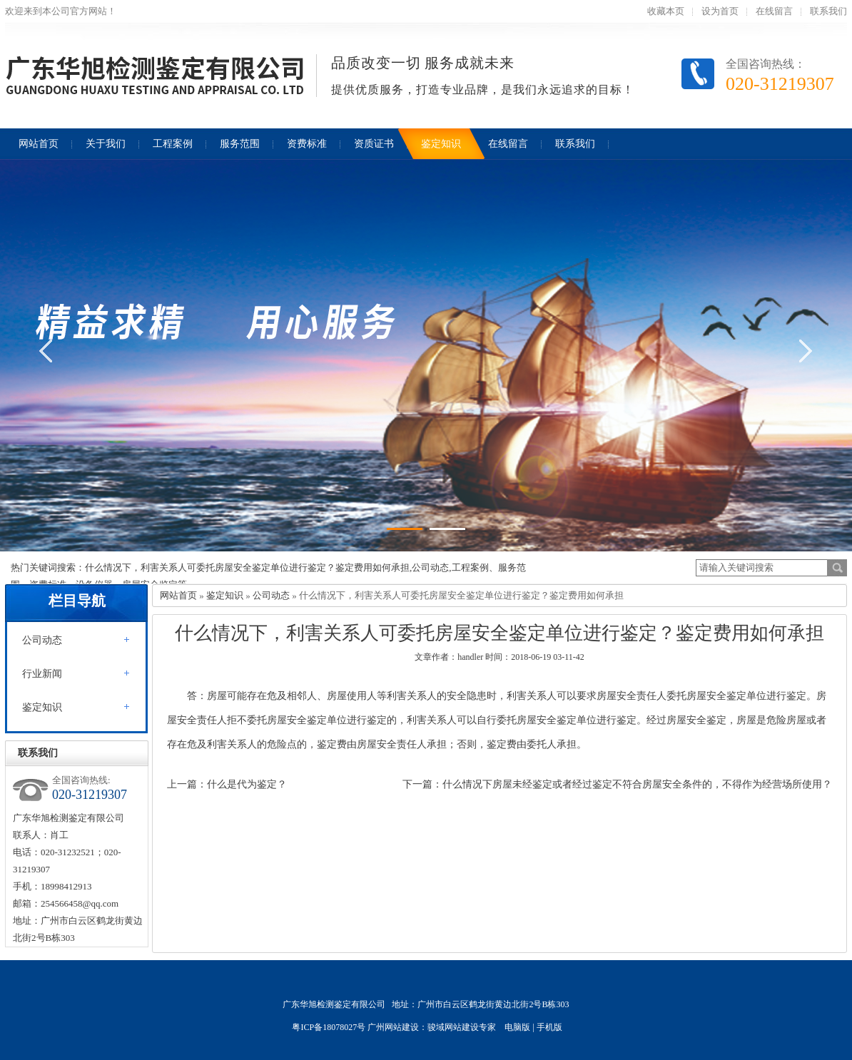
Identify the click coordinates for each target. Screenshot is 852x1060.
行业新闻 (42, 673)
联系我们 (828, 11)
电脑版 (517, 1027)
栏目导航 (77, 600)
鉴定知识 (42, 707)
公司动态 (42, 640)
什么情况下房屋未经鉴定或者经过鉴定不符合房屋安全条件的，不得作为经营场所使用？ (637, 784)
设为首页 (720, 11)
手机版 (549, 1027)
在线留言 (774, 11)
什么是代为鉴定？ (247, 784)
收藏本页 (665, 11)
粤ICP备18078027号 (328, 1027)
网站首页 (178, 595)
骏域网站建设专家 (461, 1027)
